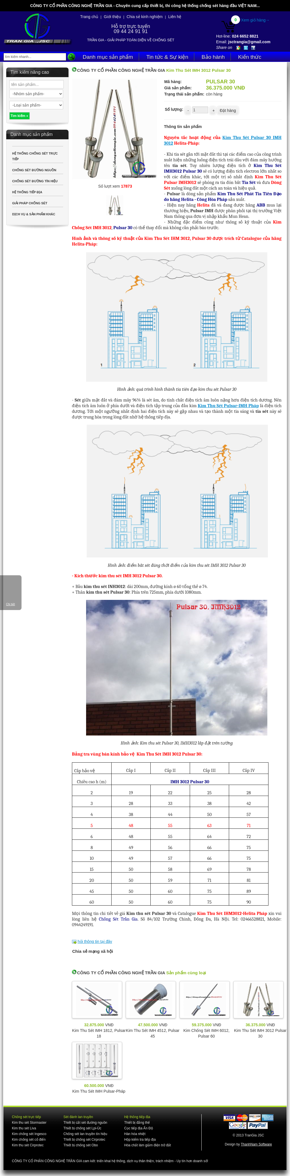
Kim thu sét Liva (24, 1128)
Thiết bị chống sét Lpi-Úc (82, 1128)
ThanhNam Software (256, 1144)
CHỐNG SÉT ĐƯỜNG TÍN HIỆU (34, 181)
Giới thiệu (112, 16)
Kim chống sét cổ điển (29, 1140)
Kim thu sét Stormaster (29, 1123)
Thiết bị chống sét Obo (80, 1145)
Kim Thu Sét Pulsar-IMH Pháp (228, 405)
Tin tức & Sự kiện (167, 57)
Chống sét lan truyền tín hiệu (85, 1134)
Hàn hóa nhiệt (134, 1134)
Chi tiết (10, 604)
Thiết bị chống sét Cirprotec (84, 1140)
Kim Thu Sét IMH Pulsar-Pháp (98, 1091)
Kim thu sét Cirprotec (28, 1145)
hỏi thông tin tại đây (95, 941)
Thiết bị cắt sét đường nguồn (85, 1123)
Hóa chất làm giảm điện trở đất (147, 1145)
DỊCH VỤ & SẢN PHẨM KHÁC (33, 214)
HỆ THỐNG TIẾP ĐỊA (27, 192)
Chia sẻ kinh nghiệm (145, 16)
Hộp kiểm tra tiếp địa (139, 1140)
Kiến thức (249, 57)
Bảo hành (213, 57)
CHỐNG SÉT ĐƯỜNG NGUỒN (34, 170)
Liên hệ (174, 16)
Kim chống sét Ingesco (29, 1134)
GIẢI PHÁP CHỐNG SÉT (29, 203)
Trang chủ (89, 16)
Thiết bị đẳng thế (137, 1123)
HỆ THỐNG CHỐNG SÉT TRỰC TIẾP (35, 156)
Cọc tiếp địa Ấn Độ (138, 1128)
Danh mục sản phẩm (108, 57)
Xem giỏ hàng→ (255, 20)
